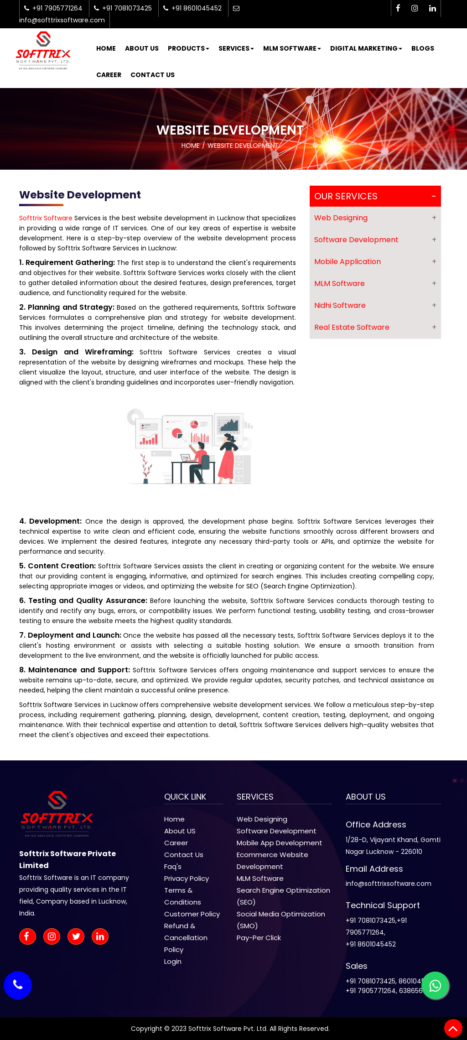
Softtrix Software (46, 218)
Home (106, 48)
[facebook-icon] (398, 8)
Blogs (422, 48)
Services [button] (236, 48)
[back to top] (453, 1028)
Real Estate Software (351, 327)
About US (180, 831)
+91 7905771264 (371, 990)
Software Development (356, 239)
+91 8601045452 (371, 944)
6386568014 (418, 990)
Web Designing (341, 218)
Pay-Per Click (259, 937)
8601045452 (418, 981)
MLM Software (339, 283)
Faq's (173, 866)
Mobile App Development (279, 843)
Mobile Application (347, 261)
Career (108, 74)
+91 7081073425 (370, 920)
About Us (142, 48)
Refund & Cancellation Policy (186, 937)
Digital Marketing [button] (366, 48)
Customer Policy (192, 914)
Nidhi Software (340, 305)
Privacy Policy (186, 878)
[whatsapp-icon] (435, 985)
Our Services (346, 196)
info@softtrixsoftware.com (388, 883)
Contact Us (152, 74)
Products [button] (188, 48)
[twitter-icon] (78, 937)
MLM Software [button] (292, 48)
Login (173, 961)
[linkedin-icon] (433, 8)
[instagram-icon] (415, 8)
